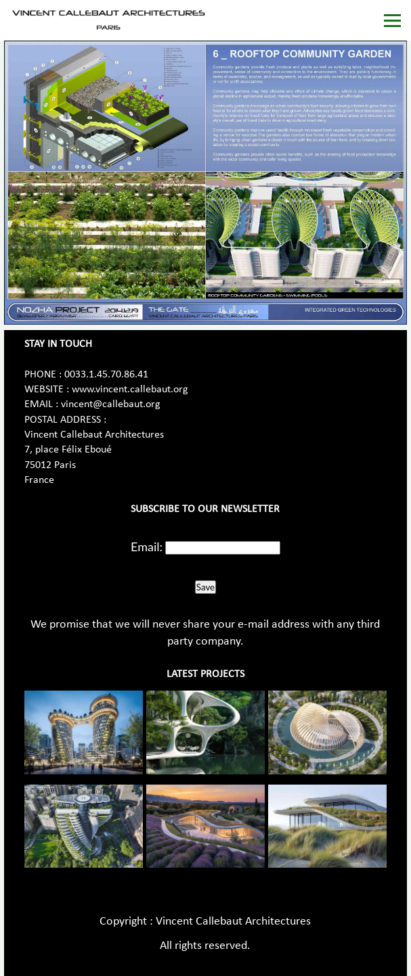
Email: (147, 546)
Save (205, 587)
